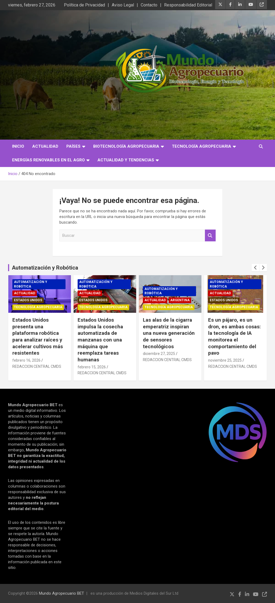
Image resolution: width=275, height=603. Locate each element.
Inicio (18, 146)
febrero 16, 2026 (26, 360)
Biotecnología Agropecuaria (126, 146)
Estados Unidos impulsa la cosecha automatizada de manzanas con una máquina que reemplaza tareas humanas (100, 340)
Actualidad (45, 146)
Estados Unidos (28, 300)
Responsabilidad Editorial (188, 5)
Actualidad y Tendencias (125, 160)
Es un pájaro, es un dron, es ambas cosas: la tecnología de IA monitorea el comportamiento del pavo (234, 336)
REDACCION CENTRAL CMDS (36, 366)
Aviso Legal (123, 5)
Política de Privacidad (84, 5)
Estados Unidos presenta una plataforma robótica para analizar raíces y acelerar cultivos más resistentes (37, 336)
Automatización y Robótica (45, 267)
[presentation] (255, 267)
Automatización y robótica (30, 284)
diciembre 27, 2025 (159, 353)
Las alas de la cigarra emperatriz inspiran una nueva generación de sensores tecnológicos (169, 333)
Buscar (210, 236)
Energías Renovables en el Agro (48, 160)
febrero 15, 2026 (92, 367)
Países (73, 146)
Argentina (180, 300)
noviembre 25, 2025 (225, 360)
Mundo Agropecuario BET (61, 593)
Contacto (149, 5)
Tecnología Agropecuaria (201, 146)
